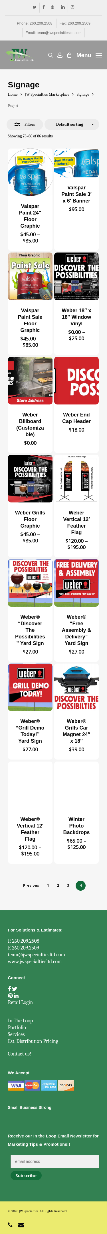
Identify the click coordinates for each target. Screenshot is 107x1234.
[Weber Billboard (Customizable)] (30, 380)
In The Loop (20, 1021)
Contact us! (19, 1054)
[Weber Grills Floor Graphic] (30, 478)
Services (16, 1034)
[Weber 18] (76, 276)
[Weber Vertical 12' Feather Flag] (76, 478)
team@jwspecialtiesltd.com (36, 955)
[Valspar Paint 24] (30, 172)
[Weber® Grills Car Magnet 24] (76, 687)
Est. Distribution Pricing (33, 1041)
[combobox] (72, 124)
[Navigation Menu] (89, 55)
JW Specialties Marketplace (47, 94)
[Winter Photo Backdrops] (76, 785)
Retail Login (20, 1002)
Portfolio (17, 1028)
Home (13, 94)
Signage (83, 94)
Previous (31, 885)
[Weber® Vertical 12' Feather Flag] (30, 785)
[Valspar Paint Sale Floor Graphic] (30, 276)
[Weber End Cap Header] (76, 380)
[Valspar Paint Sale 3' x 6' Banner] (76, 163)
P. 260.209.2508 (23, 941)
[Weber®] (30, 582)
